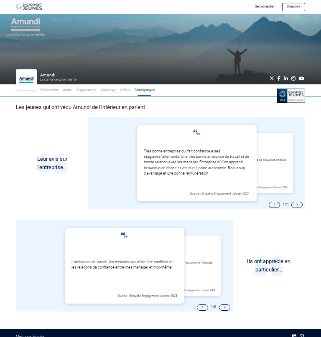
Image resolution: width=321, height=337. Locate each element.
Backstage (108, 90)
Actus (67, 90)
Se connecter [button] (264, 6)
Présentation (49, 90)
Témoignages (144, 90)
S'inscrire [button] (293, 6)
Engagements (86, 90)
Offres (125, 90)
